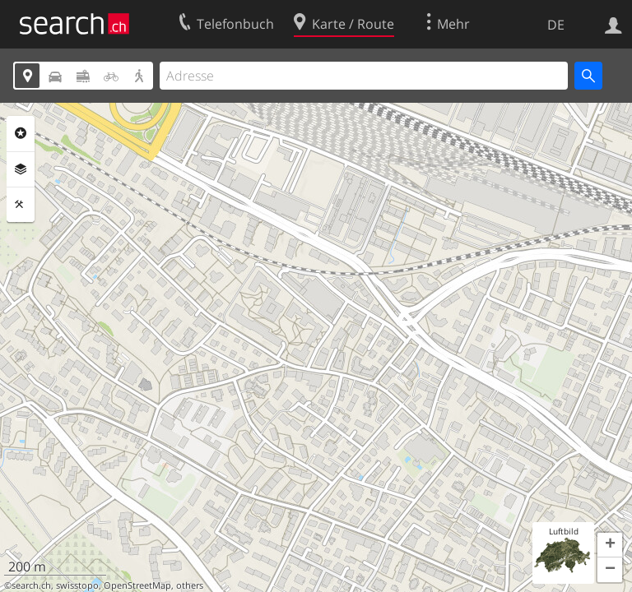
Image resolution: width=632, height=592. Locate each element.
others (189, 585)
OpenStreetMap (137, 585)
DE (556, 25)
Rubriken (21, 133)
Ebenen (21, 169)
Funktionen (21, 204)
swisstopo (77, 585)
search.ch (31, 585)
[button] (609, 545)
